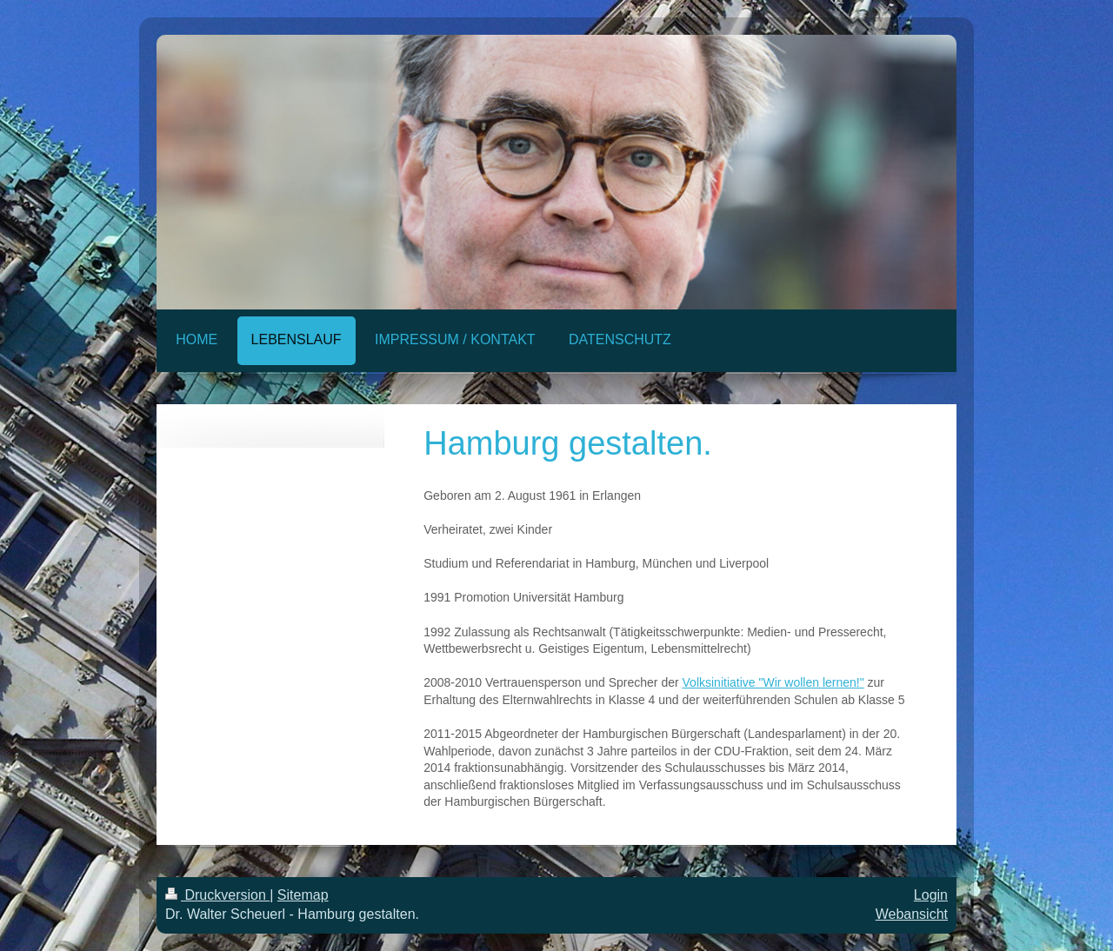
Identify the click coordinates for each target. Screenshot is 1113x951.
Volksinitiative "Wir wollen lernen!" (773, 682)
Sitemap (303, 895)
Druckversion (217, 895)
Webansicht (912, 914)
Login (931, 895)
